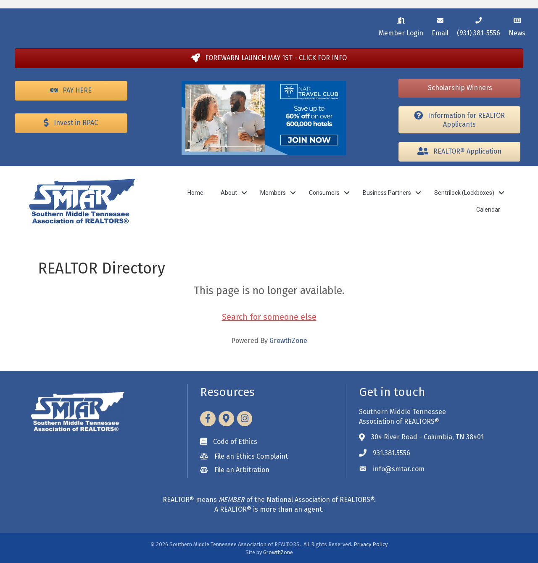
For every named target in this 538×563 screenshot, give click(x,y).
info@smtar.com (399, 469)
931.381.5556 (391, 453)
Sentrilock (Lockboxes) (464, 192)
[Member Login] (401, 25)
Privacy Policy (370, 544)
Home (195, 192)
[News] (517, 25)
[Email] (440, 25)
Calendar (488, 209)
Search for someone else (269, 317)
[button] (269, 58)
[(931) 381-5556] (478, 25)
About (229, 192)
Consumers (324, 192)
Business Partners (387, 192)
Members (273, 192)
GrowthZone (288, 341)
